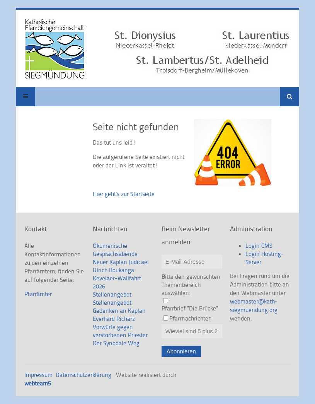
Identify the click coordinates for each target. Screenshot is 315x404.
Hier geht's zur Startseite (124, 194)
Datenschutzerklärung (83, 375)
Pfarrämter (38, 294)
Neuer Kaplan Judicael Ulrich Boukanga (121, 266)
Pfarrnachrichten (190, 318)
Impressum (38, 375)
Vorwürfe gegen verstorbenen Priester (120, 331)
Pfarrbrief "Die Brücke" (190, 308)
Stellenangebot (112, 294)
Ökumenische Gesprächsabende (115, 250)
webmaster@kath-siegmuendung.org (254, 305)
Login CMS (258, 246)
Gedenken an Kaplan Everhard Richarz (119, 315)
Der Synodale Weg (116, 343)
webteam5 (37, 383)
